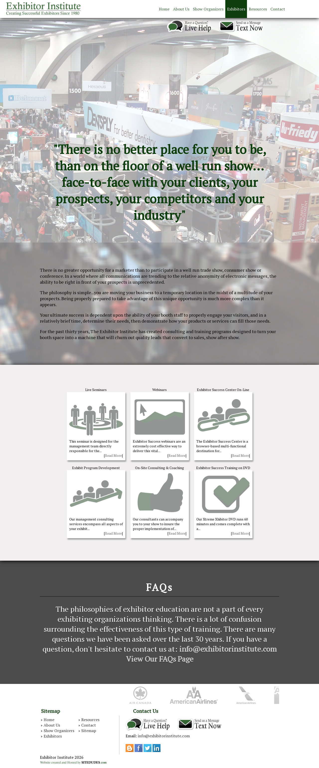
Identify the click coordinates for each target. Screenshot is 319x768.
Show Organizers (208, 9)
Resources (258, 9)
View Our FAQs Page (159, 659)
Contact (277, 9)
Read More (113, 455)
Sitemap (88, 730)
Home (164, 9)
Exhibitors (236, 9)
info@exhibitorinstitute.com (228, 649)
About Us (181, 9)
